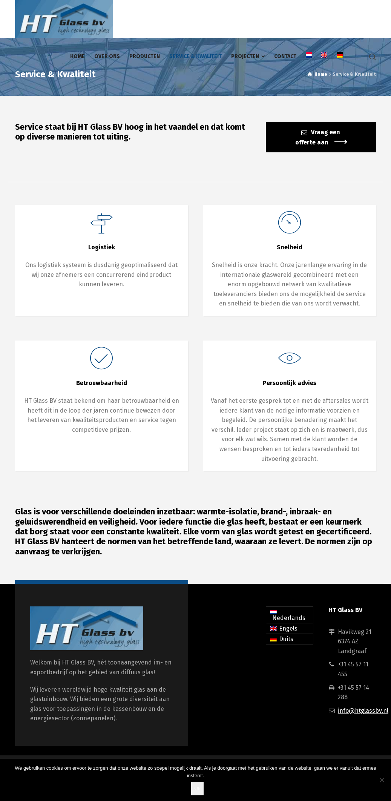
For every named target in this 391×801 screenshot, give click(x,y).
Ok (197, 788)
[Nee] (381, 780)
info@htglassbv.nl (363, 710)
